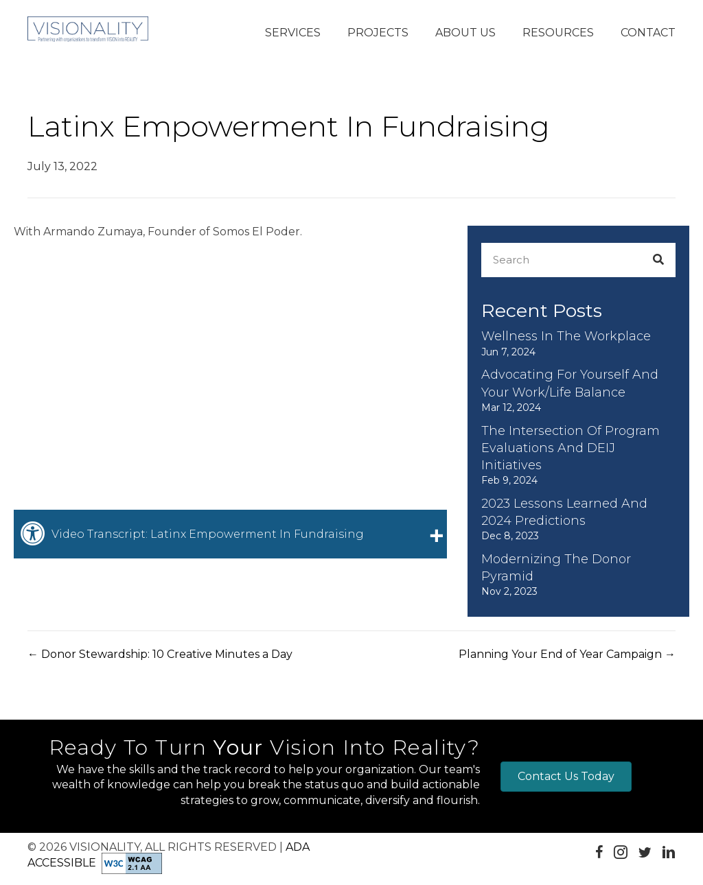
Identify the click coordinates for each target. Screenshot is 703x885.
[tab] (230, 534)
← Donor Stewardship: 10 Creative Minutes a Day (159, 654)
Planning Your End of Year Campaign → (567, 654)
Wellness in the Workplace (566, 336)
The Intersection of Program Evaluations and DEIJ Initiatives (570, 448)
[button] (293, 34)
